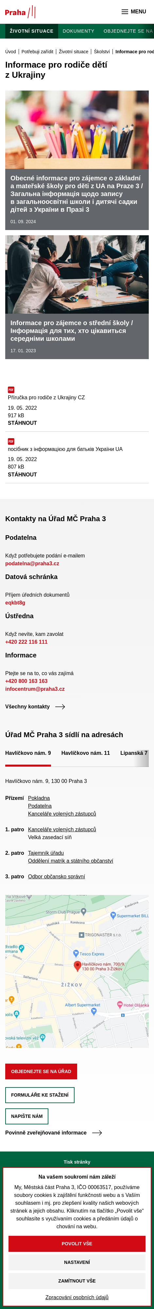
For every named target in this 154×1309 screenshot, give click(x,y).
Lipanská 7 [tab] (133, 753)
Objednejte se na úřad (41, 1071)
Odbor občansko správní (56, 876)
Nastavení (77, 1262)
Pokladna (39, 798)
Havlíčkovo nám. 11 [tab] (85, 753)
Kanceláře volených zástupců (62, 814)
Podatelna (40, 806)
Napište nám (27, 1116)
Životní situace (32, 31)
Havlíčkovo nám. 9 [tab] (28, 753)
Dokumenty (78, 31)
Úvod (10, 51)
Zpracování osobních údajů (77, 1297)
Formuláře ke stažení (40, 1095)
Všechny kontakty (35, 706)
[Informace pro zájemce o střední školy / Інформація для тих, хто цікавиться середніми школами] (77, 297)
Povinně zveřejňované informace (53, 1132)
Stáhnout (22, 423)
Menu (134, 11)
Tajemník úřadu (46, 853)
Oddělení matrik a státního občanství (70, 861)
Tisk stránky (77, 1162)
